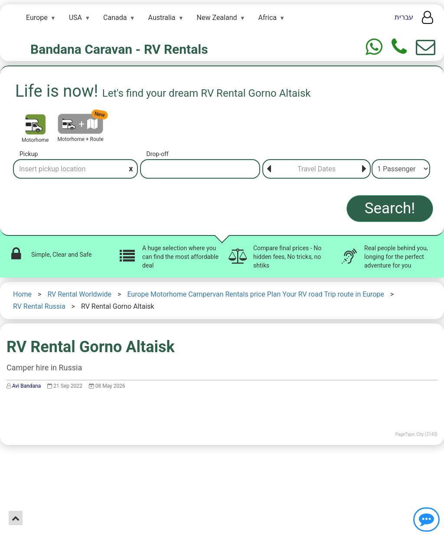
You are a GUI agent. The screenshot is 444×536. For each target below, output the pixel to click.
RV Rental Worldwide (79, 294)
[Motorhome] (35, 124)
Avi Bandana (26, 386)
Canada (115, 17)
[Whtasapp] (374, 47)
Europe (37, 17)
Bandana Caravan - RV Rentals (119, 49)
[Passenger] (401, 169)
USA (75, 17)
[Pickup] (75, 169)
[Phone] (399, 47)
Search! (390, 208)
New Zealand (217, 17)
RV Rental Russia (39, 306)
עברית (404, 17)
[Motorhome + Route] (80, 124)
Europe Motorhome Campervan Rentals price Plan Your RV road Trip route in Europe (255, 294)
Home (22, 294)
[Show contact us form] (425, 47)
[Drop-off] (200, 169)
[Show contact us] (426, 519)
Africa (267, 17)
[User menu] (427, 19)
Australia (162, 17)
